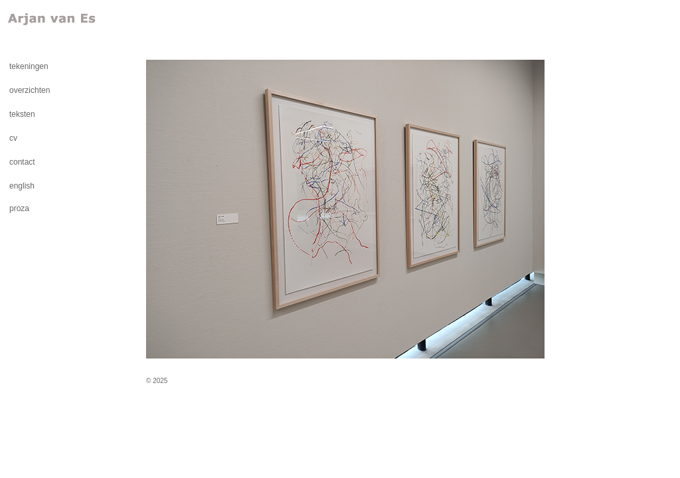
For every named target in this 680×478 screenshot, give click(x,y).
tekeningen (28, 66)
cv (13, 138)
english (22, 186)
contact (22, 162)
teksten (22, 114)
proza (19, 208)
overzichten (29, 90)
